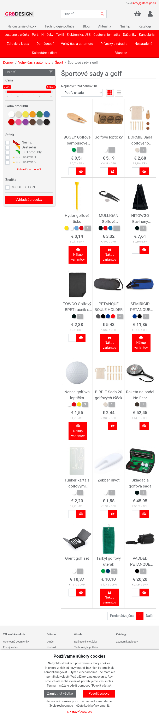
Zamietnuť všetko (60, 693)
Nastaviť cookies (79, 712)
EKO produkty (27, 152)
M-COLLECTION (23, 187)
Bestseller (24, 147)
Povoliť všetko (99, 693)
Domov (8, 63)
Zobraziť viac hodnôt (29, 169)
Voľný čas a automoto (34, 63)
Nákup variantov (78, 255)
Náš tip (22, 142)
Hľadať (29, 72)
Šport (59, 63)
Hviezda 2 (24, 162)
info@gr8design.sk (144, 3)
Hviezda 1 (24, 157)
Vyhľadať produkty (29, 200)
